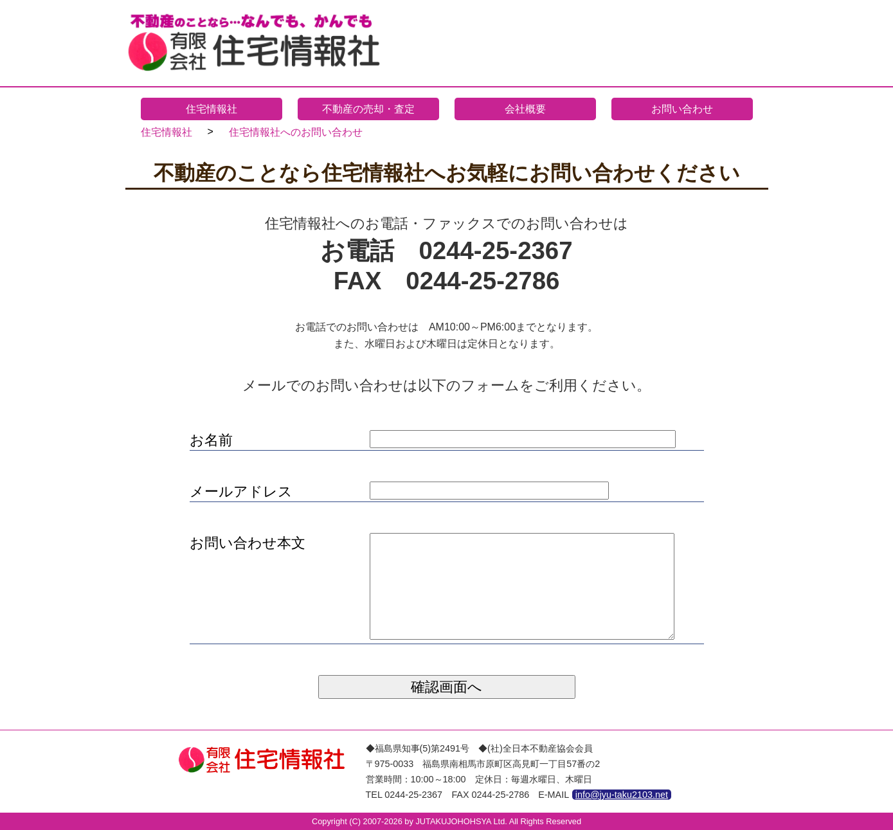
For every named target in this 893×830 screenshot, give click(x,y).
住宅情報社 (211, 109)
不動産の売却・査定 (368, 109)
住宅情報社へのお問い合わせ (296, 131)
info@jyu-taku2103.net (621, 794)
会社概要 (525, 109)
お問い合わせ (682, 109)
